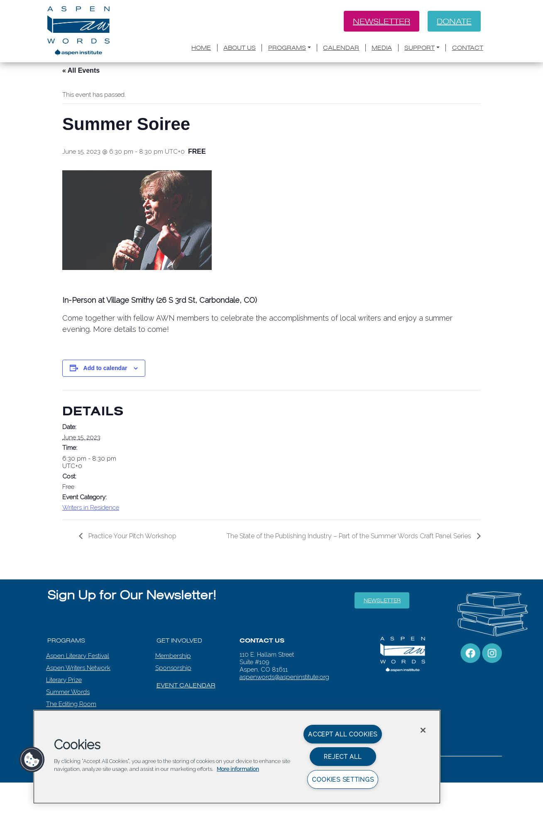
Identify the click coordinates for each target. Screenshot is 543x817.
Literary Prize (64, 680)
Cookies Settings (343, 779)
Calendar (341, 48)
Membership (173, 656)
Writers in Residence (90, 507)
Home (201, 48)
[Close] (423, 730)
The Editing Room (71, 704)
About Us (239, 48)
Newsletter (381, 21)
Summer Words (68, 692)
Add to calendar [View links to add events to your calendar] (105, 368)
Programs (287, 48)
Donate (454, 21)
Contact (467, 48)
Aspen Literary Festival (77, 656)
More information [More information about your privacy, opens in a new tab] (238, 769)
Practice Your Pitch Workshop (131, 536)
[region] (236, 757)
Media (382, 48)
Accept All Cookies (342, 734)
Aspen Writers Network (78, 668)
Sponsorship (173, 668)
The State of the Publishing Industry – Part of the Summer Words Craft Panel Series (350, 536)
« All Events (81, 70)
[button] (32, 759)
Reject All (342, 756)
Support (419, 48)
